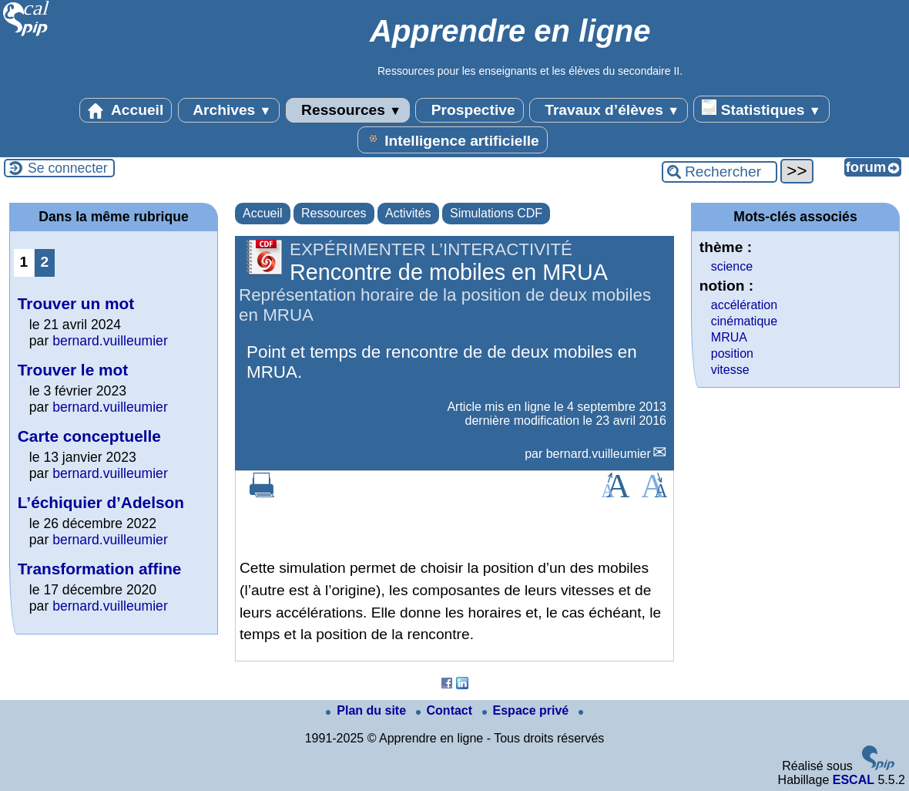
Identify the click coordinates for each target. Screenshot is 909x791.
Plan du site (367, 710)
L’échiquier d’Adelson (101, 502)
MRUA (729, 337)
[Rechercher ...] (719, 172)
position (732, 353)
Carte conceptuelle (89, 436)
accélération (744, 304)
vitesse (730, 369)
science (732, 266)
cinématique (744, 321)
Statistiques (761, 108)
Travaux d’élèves (608, 110)
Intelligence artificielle (452, 139)
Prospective (469, 110)
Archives (229, 110)
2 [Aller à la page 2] (45, 262)
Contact (446, 710)
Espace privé (527, 710)
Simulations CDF (496, 213)
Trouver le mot (73, 370)
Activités (408, 213)
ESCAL (853, 779)
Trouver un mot (76, 303)
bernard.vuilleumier (598, 453)
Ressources (347, 110)
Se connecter (68, 168)
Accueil (125, 110)
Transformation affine (100, 568)
